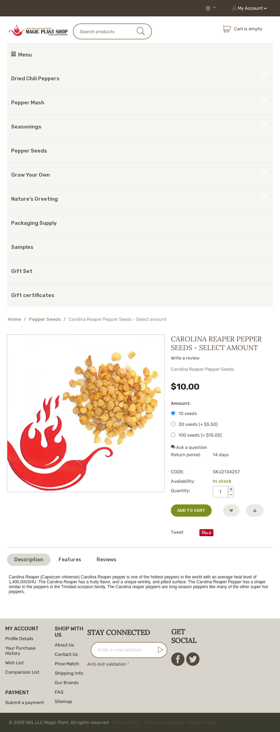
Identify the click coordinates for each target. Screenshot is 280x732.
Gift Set (21, 271)
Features (70, 560)
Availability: (183, 481)
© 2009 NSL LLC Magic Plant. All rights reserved (114, 722)
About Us (64, 645)
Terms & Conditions (164, 722)
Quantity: (180, 490)
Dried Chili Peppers (35, 78)
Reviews (106, 560)
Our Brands (67, 682)
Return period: (186, 454)
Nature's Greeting (34, 199)
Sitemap (63, 701)
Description (28, 560)
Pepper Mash (27, 102)
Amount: (181, 403)
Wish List (14, 662)
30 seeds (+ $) (194, 424)
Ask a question (189, 447)
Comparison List (22, 672)
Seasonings (26, 127)
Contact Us (66, 654)
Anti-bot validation (106, 664)
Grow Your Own (30, 175)
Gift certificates (32, 295)
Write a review (185, 358)
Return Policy (202, 722)
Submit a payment (24, 702)
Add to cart (191, 510)
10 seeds (184, 413)
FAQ (59, 692)
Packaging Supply (34, 223)
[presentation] (140, 682)
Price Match (67, 663)
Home (14, 319)
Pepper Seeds (29, 151)
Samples (22, 247)
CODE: (177, 471)
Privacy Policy (126, 722)
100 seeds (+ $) (196, 435)
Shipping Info (69, 673)
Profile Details (19, 638)
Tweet (177, 532)
